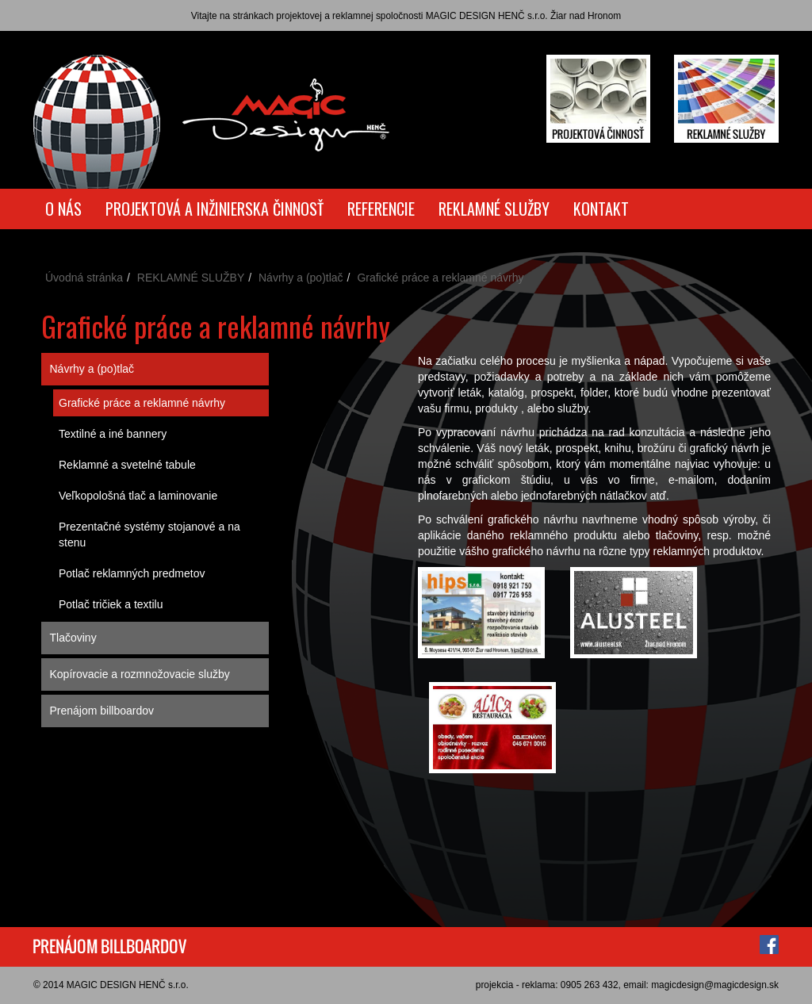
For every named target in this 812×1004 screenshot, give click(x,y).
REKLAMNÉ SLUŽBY (494, 208)
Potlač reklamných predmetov (132, 573)
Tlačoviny (73, 637)
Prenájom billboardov (102, 710)
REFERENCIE (381, 208)
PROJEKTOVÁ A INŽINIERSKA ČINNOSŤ (214, 208)
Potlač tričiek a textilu (111, 604)
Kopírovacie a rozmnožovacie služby (140, 674)
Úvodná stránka (84, 277)
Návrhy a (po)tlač (301, 277)
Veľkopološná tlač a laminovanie (138, 495)
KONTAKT (601, 208)
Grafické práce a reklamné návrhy (142, 403)
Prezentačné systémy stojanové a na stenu (149, 534)
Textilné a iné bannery (113, 433)
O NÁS (63, 208)
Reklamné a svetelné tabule (127, 464)
